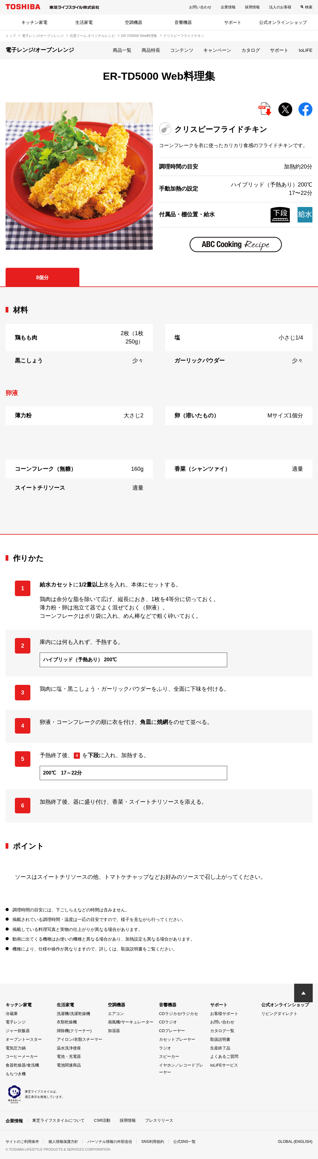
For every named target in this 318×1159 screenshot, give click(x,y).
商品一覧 (122, 50)
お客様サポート (224, 1013)
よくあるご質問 (224, 1056)
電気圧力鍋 (16, 1048)
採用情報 (252, 7)
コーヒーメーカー (22, 1056)
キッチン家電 (34, 22)
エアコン (116, 1013)
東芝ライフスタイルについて (58, 1120)
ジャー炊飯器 (18, 1030)
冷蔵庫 (12, 1013)
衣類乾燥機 (67, 1022)
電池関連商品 (69, 1065)
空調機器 (133, 22)
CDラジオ (168, 1022)
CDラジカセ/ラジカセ (178, 1013)
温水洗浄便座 (69, 1048)
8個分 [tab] (42, 277)
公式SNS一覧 (184, 1141)
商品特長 (151, 50)
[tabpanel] (159, 410)
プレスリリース (159, 1120)
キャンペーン (217, 50)
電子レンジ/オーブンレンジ (43, 36)
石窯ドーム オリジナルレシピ (92, 36)
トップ (11, 36)
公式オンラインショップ (283, 22)
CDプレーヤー (172, 1030)
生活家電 (84, 22)
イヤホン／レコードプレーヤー (181, 1069)
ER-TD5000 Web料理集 (139, 36)
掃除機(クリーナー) (74, 1030)
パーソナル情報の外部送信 (109, 1141)
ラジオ (165, 1048)
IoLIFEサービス (224, 1065)
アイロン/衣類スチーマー (79, 1039)
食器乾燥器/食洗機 (22, 1065)
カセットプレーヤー (177, 1039)
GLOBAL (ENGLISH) (295, 1141)
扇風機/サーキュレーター (130, 1022)
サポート (232, 22)
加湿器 (114, 1030)
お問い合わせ (200, 7)
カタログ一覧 (222, 1030)
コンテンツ (181, 50)
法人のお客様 (280, 7)
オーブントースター (24, 1039)
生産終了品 (220, 1048)
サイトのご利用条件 (22, 1141)
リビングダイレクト (279, 1013)
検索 (308, 7)
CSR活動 (102, 1120)
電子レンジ (16, 1022)
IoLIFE (305, 50)
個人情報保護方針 (63, 1141)
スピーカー (169, 1056)
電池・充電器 (69, 1056)
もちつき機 (16, 1073)
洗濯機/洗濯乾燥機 (73, 1013)
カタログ (250, 50)
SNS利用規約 (152, 1141)
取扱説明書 (220, 1039)
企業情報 (228, 7)
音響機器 (183, 22)
